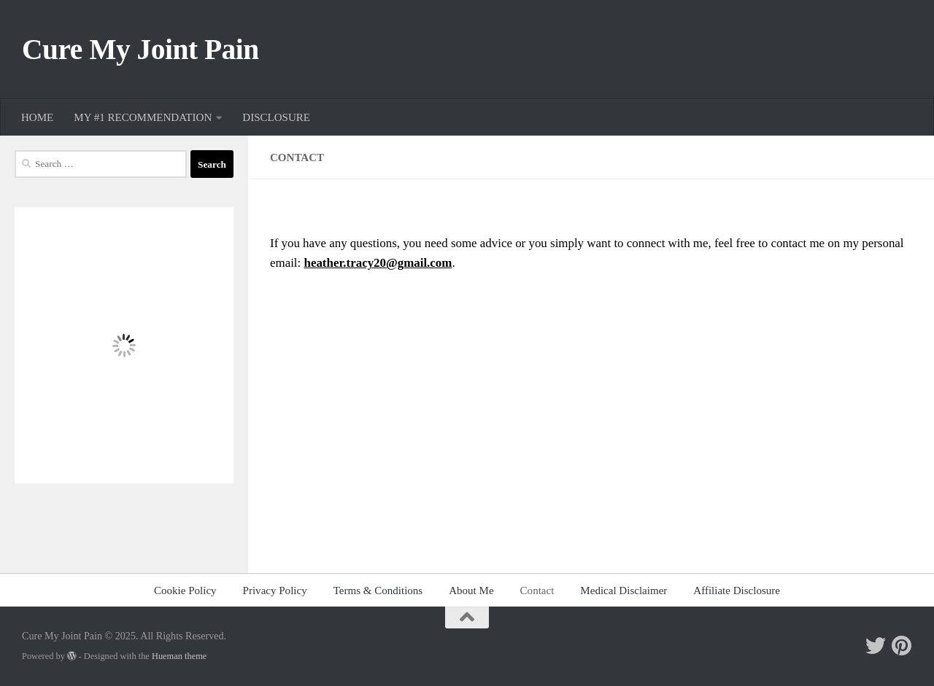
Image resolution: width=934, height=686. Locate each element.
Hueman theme (179, 656)
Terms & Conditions (378, 590)
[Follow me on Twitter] (875, 646)
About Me (471, 590)
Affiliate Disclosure (736, 590)
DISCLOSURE (276, 117)
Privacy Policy (275, 590)
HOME (37, 117)
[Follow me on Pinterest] (902, 646)
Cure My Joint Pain (140, 50)
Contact (537, 590)
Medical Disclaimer (623, 590)
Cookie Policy (185, 590)
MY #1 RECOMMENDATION (143, 117)
